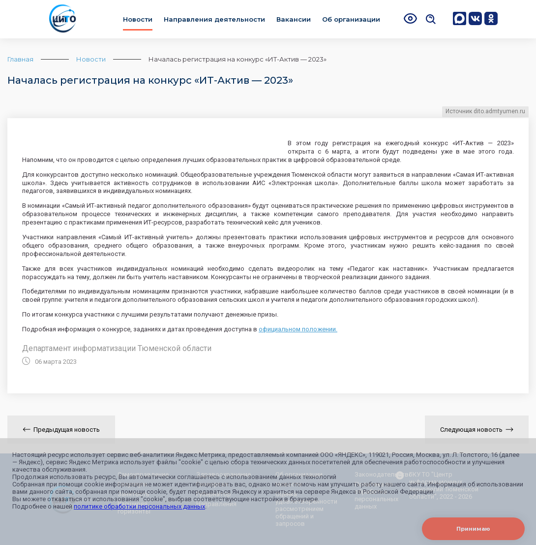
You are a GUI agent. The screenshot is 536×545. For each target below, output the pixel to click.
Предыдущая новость (61, 429)
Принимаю (473, 528)
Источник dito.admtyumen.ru (485, 111)
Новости (137, 19)
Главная (20, 59)
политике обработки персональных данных (139, 506)
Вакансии (293, 19)
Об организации (351, 19)
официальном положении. (298, 329)
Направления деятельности (214, 19)
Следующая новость (476, 429)
